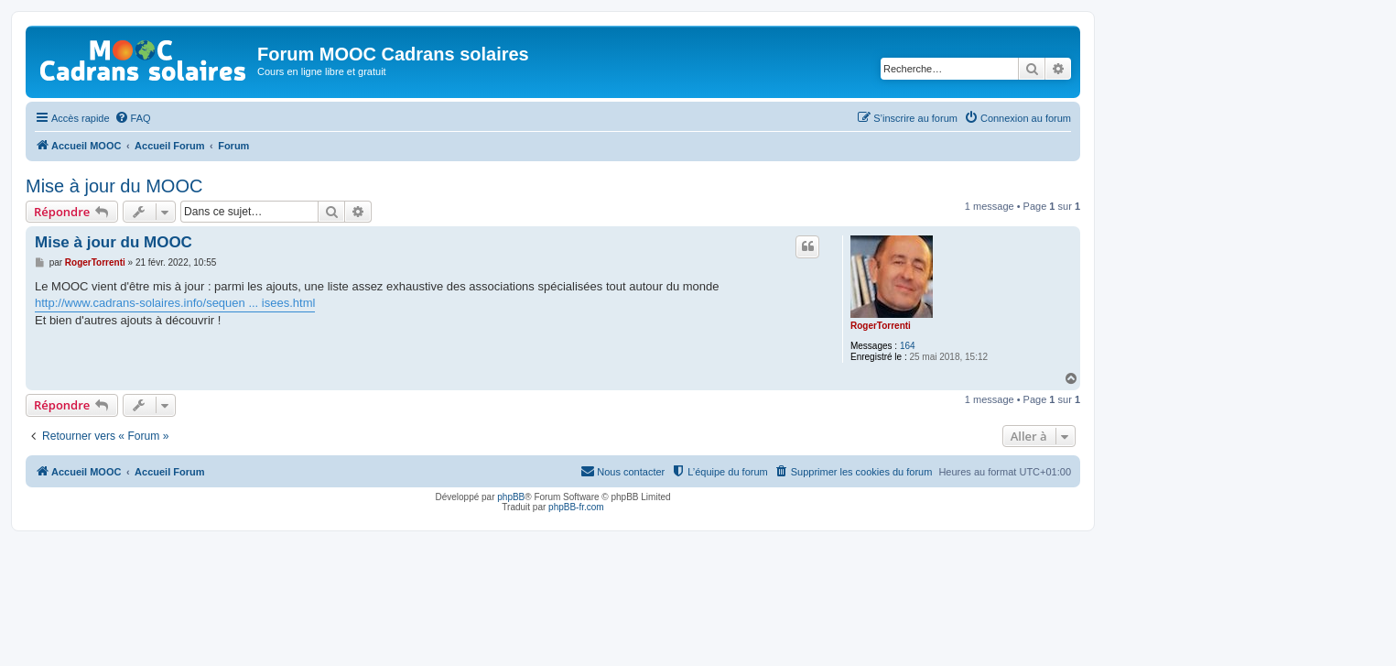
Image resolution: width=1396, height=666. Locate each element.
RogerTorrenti (880, 326)
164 (907, 346)
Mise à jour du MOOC (114, 186)
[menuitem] (132, 118)
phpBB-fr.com (576, 507)
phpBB (511, 497)
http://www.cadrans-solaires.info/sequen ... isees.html (175, 303)
